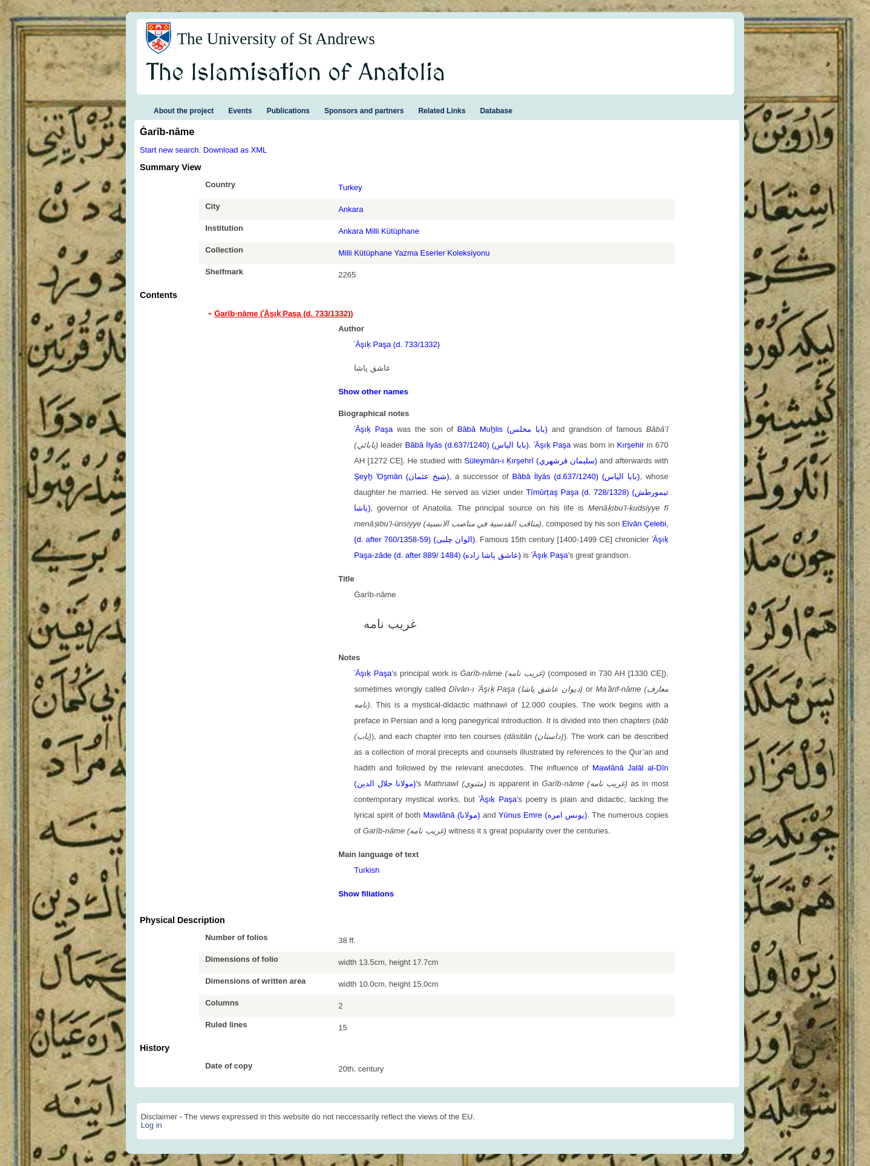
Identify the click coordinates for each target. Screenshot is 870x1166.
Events (240, 111)
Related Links (441, 111)
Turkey (350, 187)
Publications (288, 111)
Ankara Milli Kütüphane (378, 231)
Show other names (373, 391)
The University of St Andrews (276, 39)
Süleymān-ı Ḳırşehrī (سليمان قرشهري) (530, 460)
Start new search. (170, 149)
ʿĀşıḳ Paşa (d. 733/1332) (397, 344)
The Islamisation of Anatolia (295, 73)
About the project (184, 111)
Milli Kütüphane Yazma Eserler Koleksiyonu (413, 252)
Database (496, 111)
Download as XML (235, 149)
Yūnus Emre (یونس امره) (543, 815)
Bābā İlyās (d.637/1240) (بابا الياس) (467, 444)
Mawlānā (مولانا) (452, 815)
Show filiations (366, 893)
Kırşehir (630, 444)
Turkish (366, 870)
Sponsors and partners (364, 111)
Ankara (350, 209)
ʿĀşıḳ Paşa (373, 429)
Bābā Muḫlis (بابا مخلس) (502, 429)
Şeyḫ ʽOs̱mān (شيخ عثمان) (401, 476)
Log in (151, 1125)
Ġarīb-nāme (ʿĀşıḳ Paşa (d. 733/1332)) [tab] (283, 313)
